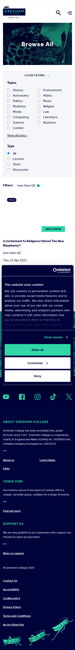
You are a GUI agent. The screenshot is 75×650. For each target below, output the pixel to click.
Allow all (37, 349)
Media (14, 112)
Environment (50, 90)
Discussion (17, 170)
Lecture (15, 159)
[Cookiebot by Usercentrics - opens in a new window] (53, 270)
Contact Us (10, 580)
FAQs (6, 468)
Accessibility (11, 589)
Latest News (47, 460)
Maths (45, 95)
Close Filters (35, 75)
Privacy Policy (12, 607)
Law (43, 112)
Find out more (12, 511)
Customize (38, 362)
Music (45, 101)
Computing (18, 117)
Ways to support (13, 553)
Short (14, 164)
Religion (46, 106)
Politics (15, 101)
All (11, 153)
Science (15, 122)
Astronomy (18, 95)
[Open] (6, 396)
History (15, 90)
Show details (53, 337)
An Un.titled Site (13, 624)
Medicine (16, 106)
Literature (48, 117)
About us (8, 460)
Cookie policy (11, 598)
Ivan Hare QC (26, 185)
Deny (37, 376)
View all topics (17, 135)
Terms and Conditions (17, 616)
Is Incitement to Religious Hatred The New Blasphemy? (33, 243)
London (15, 128)
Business (47, 122)
